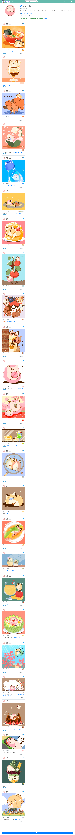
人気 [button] (17, 1)
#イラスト (15, 51)
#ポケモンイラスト (18, 819)
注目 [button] (21, 1)
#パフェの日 (5, 85)
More (37, 832)
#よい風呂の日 (16, 213)
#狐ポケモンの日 (8, 321)
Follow (35, 15)
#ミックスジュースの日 (12, 604)
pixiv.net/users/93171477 (18, 152)
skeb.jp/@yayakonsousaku (31, 11)
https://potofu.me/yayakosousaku (27, 13)
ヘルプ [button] (65, 1)
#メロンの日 (14, 637)
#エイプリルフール (16, 388)
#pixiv (13, 152)
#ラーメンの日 (10, 51)
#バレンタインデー (20, 729)
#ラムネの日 (10, 185)
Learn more (45, 18)
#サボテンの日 (9, 570)
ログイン (71, 1)
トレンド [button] (13, 1)
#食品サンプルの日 (10, 445)
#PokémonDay (19, 694)
